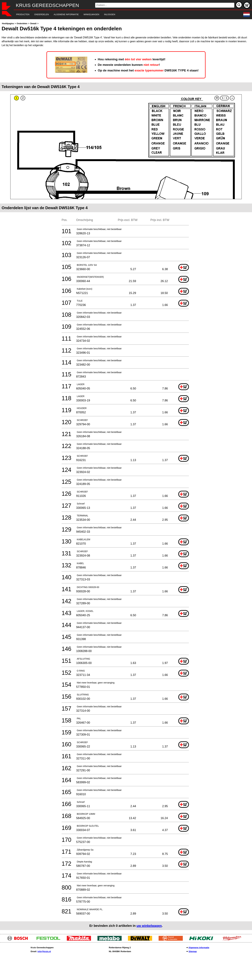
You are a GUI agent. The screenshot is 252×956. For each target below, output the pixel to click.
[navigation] (121, 14)
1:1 (224, 98)
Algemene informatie (198, 947)
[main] (126, 476)
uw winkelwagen (149, 925)
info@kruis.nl (44, 951)
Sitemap (193, 951)
